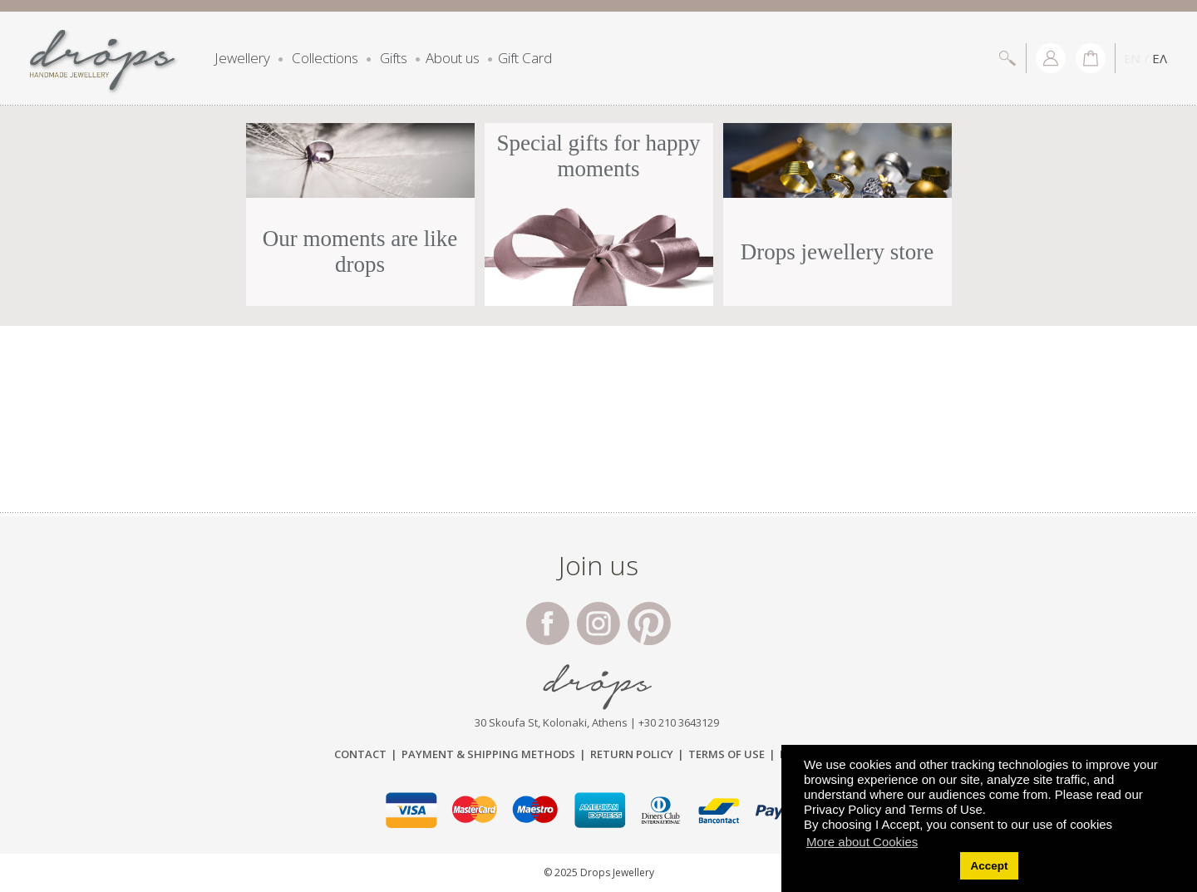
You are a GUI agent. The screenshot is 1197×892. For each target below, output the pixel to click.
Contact (360, 754)
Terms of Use (726, 754)
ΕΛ (1159, 58)
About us (453, 57)
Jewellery (242, 57)
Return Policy (631, 754)
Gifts (393, 57)
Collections (325, 57)
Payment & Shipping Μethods (488, 754)
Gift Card (525, 57)
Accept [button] (988, 866)
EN (1132, 58)
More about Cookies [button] (862, 842)
